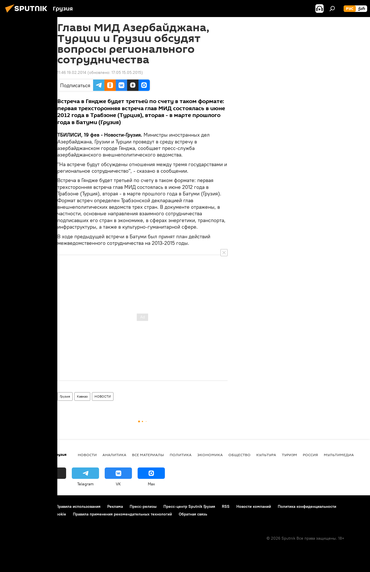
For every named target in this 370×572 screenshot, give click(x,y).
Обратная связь (193, 514)
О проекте (15, 506)
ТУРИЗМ (289, 454)
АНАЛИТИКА (114, 454)
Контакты (40, 506)
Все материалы (148, 454)
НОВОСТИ (102, 396)
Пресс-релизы (143, 506)
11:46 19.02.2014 (71, 72)
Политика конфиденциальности (307, 506)
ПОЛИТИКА (181, 454)
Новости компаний (253, 506)
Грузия (65, 396)
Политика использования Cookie (36, 514)
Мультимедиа (339, 454)
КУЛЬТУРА (266, 454)
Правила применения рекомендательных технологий (122, 514)
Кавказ (82, 396)
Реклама (115, 506)
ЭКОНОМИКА (210, 454)
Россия (310, 454)
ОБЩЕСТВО (239, 454)
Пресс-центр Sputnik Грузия (189, 506)
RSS (226, 506)
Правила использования (78, 506)
